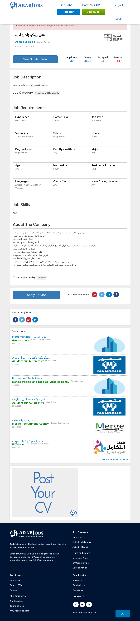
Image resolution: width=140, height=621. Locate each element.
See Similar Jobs (35, 59)
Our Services (16, 601)
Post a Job (15, 580)
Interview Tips (79, 558)
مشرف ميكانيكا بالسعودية (27, 441)
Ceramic (42, 278)
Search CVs (16, 585)
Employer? (93, 11)
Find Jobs (77, 537)
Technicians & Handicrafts (47, 93)
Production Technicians (27, 378)
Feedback (77, 590)
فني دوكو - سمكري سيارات (28, 399)
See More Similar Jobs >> (114, 459)
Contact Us (78, 585)
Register (68, 11)
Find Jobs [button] (68, 5)
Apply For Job (37, 295)
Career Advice (79, 568)
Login (118, 18)
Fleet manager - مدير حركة (29, 336)
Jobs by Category (81, 542)
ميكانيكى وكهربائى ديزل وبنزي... (31, 357)
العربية (119, 5)
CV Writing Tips (80, 563)
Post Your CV (91, 5)
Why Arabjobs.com (19, 611)
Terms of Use (17, 606)
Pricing (13, 590)
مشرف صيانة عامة (23, 420)
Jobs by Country (81, 547)
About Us (77, 580)
